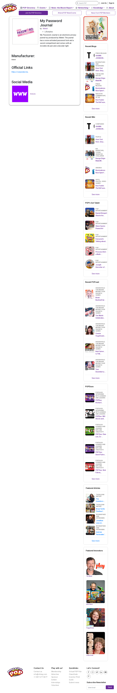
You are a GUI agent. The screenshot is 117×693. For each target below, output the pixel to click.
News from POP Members (100, 13)
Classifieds (73, 674)
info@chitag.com (40, 674)
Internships (55, 682)
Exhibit (54, 680)
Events (41, 8)
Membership (56, 671)
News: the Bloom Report (60, 8)
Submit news (74, 682)
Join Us (104, 3)
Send (110, 687)
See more (96, 109)
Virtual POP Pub (75, 671)
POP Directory (27, 8)
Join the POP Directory (33, 13)
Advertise (55, 674)
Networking (82, 8)
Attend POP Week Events (67, 13)
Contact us (38, 671)
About (110, 8)
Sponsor (54, 677)
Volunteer (55, 685)
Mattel (45, 29)
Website (33, 94)
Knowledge (97, 8)
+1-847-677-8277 (40, 677)
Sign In (111, 3)
